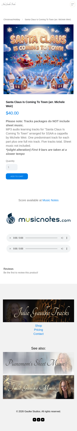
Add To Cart (17, 176)
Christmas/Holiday (12, 19)
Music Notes (51, 200)
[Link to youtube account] (42, 420)
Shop (38, 325)
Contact (38, 333)
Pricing (38, 329)
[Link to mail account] (38, 420)
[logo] (8, 4)
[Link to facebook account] (34, 420)
